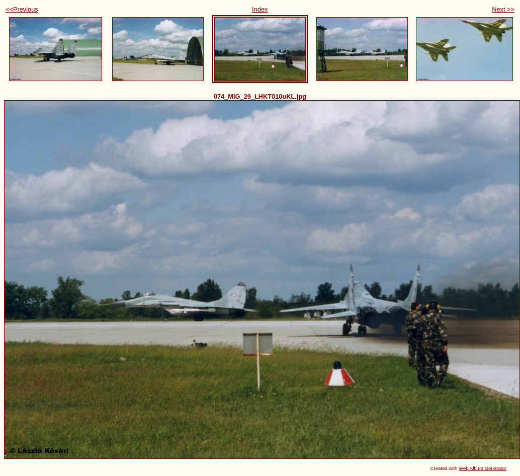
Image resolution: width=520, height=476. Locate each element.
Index (260, 9)
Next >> (503, 9)
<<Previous (22, 9)
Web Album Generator (482, 468)
